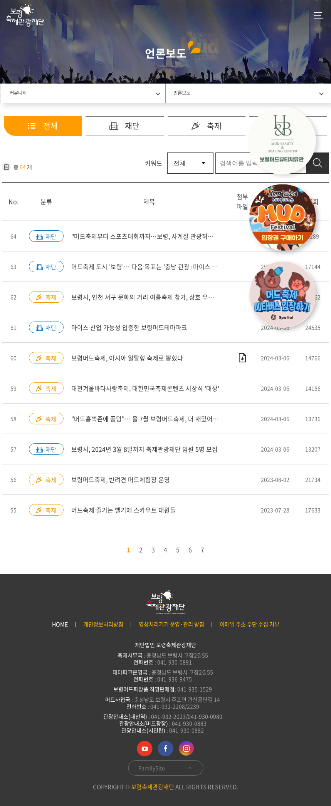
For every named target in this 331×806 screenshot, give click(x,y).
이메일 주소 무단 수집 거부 (249, 624)
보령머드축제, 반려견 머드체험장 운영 (120, 479)
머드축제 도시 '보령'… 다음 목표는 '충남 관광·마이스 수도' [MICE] (149, 266)
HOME (60, 624)
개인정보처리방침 (103, 624)
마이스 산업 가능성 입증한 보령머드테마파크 (129, 327)
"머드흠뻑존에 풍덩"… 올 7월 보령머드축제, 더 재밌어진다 (148, 419)
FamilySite (165, 768)
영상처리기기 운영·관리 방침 (171, 624)
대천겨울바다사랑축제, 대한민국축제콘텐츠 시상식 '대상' (145, 388)
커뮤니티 (18, 92)
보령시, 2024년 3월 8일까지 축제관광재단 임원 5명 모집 (144, 449)
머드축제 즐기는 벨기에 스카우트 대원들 (123, 510)
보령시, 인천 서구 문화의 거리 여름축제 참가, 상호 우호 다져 (149, 297)
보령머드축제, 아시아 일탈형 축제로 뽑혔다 (127, 358)
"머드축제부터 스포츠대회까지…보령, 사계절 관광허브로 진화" (149, 236)
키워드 (153, 163)
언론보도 (181, 92)
